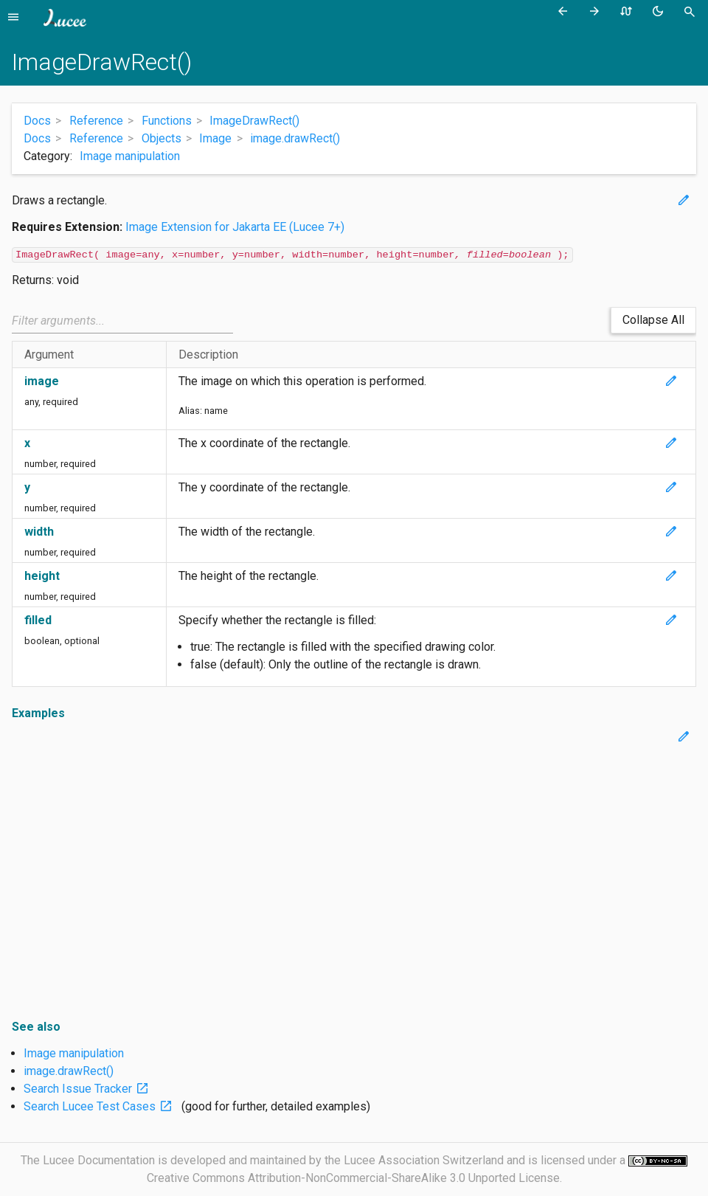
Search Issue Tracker (89, 1089)
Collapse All (653, 320)
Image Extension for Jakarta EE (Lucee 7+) (234, 227)
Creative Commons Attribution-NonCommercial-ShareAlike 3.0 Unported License (353, 1178)
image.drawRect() (69, 1071)
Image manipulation (130, 156)
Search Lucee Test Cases (101, 1106)
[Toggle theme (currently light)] (660, 12)
